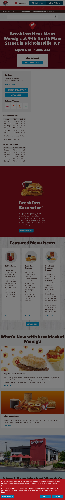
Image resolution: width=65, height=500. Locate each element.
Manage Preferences (7, 498)
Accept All (45, 498)
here (56, 489)
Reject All (57, 498)
